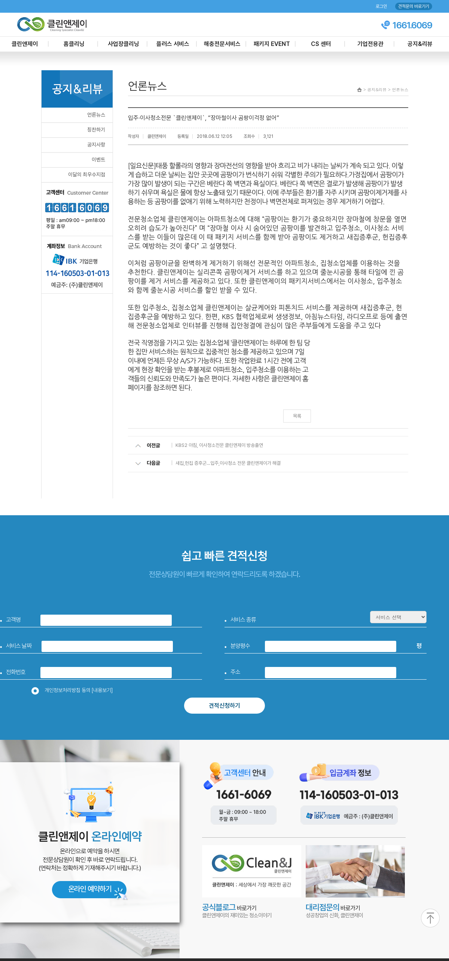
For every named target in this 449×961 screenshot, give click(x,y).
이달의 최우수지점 (86, 174)
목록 (297, 416)
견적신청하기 (224, 705)
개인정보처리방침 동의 (74, 690)
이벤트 (98, 160)
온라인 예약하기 (90, 888)
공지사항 (96, 145)
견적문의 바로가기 (413, 6)
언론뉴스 (96, 115)
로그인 (381, 6)
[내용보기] (102, 690)
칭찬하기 (96, 130)
